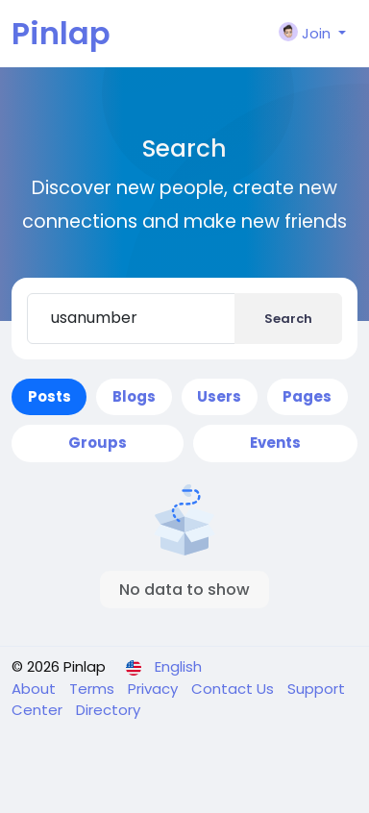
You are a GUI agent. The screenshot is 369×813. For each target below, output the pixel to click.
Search (288, 318)
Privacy (155, 688)
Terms (93, 688)
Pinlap (61, 33)
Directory (108, 710)
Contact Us (234, 688)
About (36, 688)
